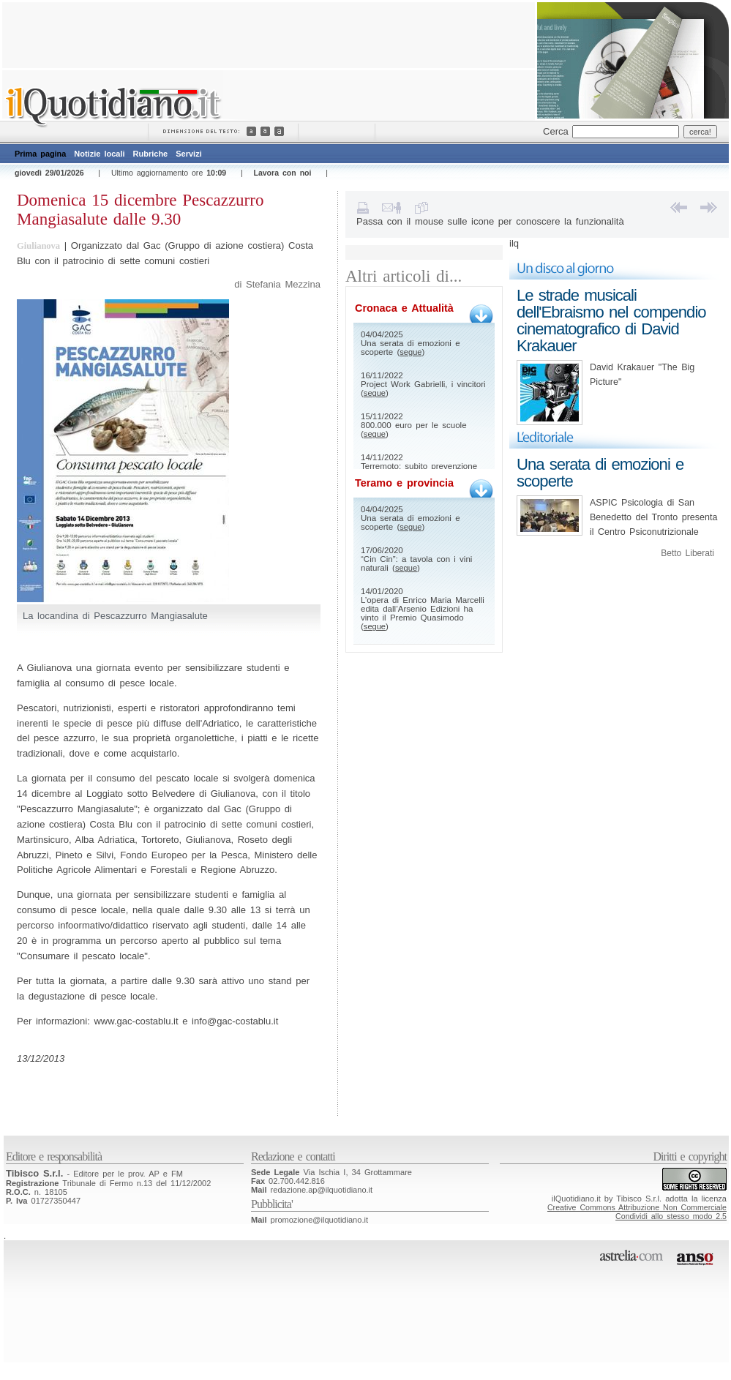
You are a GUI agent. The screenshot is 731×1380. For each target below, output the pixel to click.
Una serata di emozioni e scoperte (600, 472)
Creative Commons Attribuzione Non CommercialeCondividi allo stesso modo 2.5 (637, 1211)
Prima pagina (40, 153)
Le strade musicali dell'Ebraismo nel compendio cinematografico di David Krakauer (611, 320)
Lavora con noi (282, 172)
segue (410, 352)
